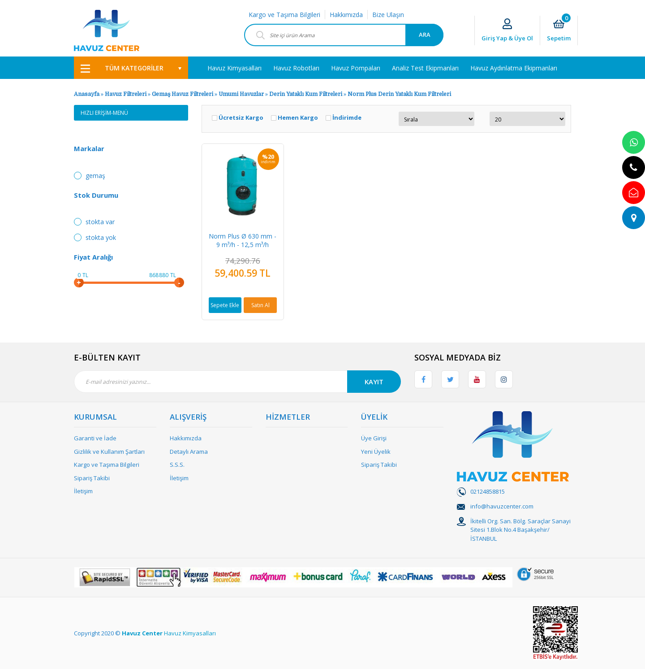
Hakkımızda (346, 14)
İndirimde (346, 117)
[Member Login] (507, 30)
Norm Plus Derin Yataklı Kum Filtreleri (399, 94)
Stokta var (100, 221)
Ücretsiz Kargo (241, 117)
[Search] (343, 35)
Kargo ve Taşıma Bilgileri (284, 14)
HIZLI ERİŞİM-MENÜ (104, 113)
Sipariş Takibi (92, 478)
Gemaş (95, 175)
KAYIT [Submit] (374, 381)
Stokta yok (101, 237)
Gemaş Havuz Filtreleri (182, 94)
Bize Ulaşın (388, 14)
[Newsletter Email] (237, 381)
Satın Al (260, 305)
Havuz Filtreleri (126, 94)
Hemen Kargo (298, 117)
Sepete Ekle (225, 305)
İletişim (83, 491)
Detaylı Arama (189, 451)
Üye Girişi (374, 438)
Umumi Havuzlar (241, 94)
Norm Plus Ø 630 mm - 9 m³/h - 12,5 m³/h (242, 240)
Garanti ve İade (95, 438)
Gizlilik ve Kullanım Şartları (109, 451)
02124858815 (487, 491)
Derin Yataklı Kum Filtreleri (305, 94)
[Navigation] (131, 67)
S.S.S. (177, 464)
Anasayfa (86, 94)
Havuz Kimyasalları (190, 633)
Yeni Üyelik (376, 451)
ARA (424, 34)
